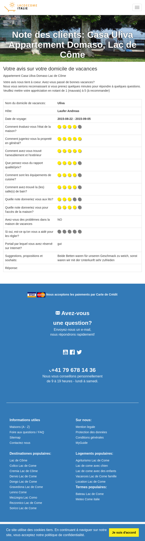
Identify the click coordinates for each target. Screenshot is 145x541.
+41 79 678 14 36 (73, 370)
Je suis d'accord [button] (124, 532)
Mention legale (85, 427)
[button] (86, 535)
